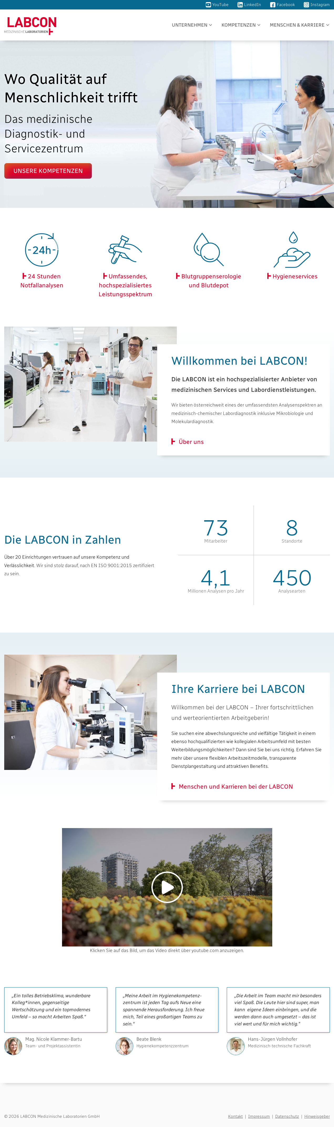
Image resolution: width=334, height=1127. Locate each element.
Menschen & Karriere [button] (297, 25)
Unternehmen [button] (189, 25)
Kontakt (235, 1116)
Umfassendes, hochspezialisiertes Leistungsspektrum (125, 285)
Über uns (191, 441)
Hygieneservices (294, 276)
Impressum (259, 1116)
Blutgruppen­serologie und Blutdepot (210, 281)
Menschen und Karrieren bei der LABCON (236, 786)
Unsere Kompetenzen (48, 170)
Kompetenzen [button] (239, 25)
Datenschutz (287, 1116)
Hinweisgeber (317, 1116)
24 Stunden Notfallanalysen (41, 281)
